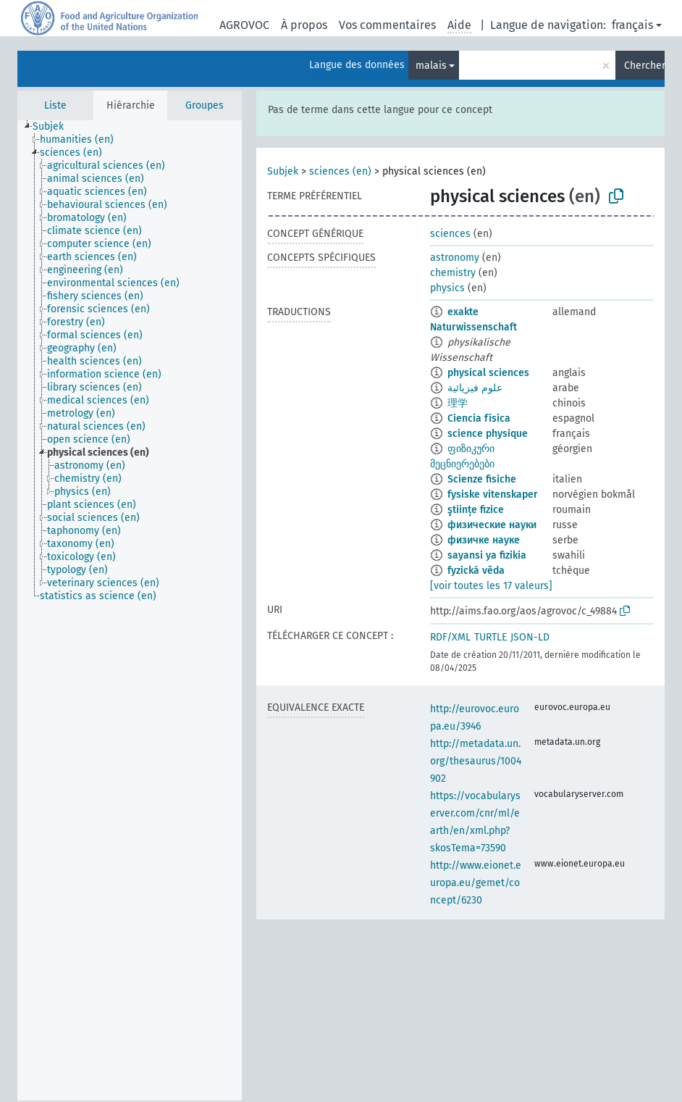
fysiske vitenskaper (492, 494)
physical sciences (488, 373)
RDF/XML (450, 637)
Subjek (282, 171)
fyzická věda (476, 570)
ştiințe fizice (475, 510)
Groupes (204, 105)
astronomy (454, 257)
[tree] (129, 610)
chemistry (453, 273)
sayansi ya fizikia (486, 555)
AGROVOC (244, 25)
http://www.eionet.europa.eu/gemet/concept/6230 (475, 882)
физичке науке (483, 540)
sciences (450, 234)
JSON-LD (530, 637)
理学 (457, 403)
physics (447, 288)
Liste (55, 105)
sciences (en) (340, 171)
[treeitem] (54, 126)
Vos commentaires (387, 25)
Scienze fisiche (481, 479)
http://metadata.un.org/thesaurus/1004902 (475, 761)
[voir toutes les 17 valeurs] (491, 586)
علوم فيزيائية (474, 388)
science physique (487, 433)
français (632, 25)
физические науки (491, 525)
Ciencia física (478, 418)
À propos (304, 25)
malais (431, 65)
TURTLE (490, 637)
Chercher (644, 65)
